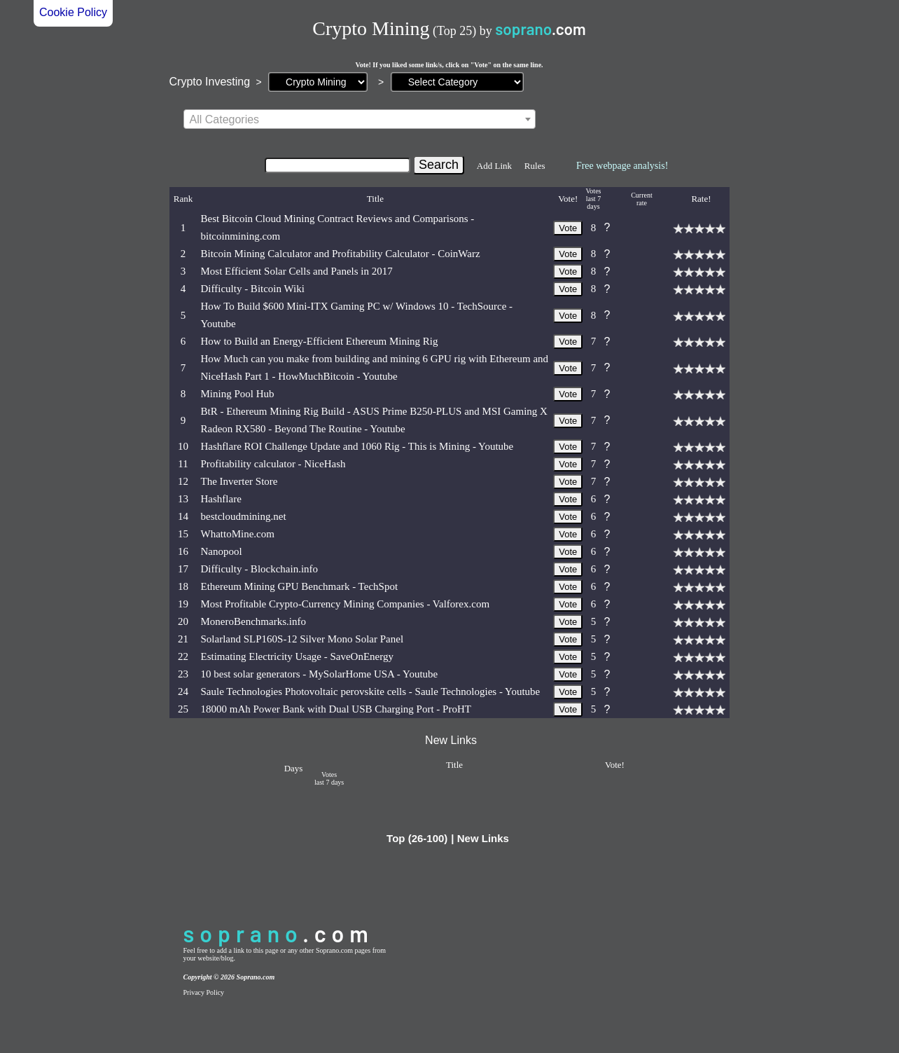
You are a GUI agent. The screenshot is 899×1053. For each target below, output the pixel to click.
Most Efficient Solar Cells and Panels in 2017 (297, 271)
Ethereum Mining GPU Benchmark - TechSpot (299, 586)
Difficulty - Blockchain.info (260, 568)
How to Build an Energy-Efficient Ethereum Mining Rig (319, 341)
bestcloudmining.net (243, 516)
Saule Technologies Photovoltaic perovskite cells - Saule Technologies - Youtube (371, 691)
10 (183, 446)
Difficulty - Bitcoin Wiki (253, 288)
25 (183, 709)
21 (183, 639)
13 (183, 498)
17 (183, 568)
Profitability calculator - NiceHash (273, 463)
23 (183, 674)
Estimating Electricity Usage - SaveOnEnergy (297, 656)
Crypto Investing (210, 82)
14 (183, 516)
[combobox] (359, 119)
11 (183, 463)
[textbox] (359, 120)
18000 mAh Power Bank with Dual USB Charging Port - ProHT (336, 709)
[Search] (337, 165)
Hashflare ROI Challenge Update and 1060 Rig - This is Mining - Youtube (357, 446)
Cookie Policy (73, 12)
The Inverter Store (239, 481)
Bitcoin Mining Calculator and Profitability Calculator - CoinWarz (340, 253)
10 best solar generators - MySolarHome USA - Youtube (319, 674)
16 (183, 551)
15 (183, 533)
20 (183, 621)
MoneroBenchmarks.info (253, 621)
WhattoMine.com (237, 533)
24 (183, 691)
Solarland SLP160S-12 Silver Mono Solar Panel (302, 639)
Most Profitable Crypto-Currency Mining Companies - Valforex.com (345, 604)
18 (183, 586)
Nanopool (221, 551)
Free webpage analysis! (622, 165)
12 (183, 481)
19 (183, 604)
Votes (593, 191)
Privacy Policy (204, 992)
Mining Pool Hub (237, 393)
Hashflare (221, 498)
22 (183, 656)
